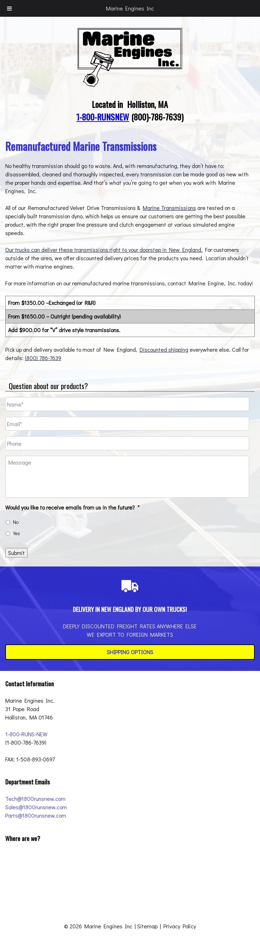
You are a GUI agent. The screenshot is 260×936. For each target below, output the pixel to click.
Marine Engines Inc (130, 8)
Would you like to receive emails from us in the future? (72, 507)
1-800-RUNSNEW (102, 116)
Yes (16, 533)
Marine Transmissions (169, 207)
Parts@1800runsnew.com (35, 815)
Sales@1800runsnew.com (36, 807)
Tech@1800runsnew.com (35, 798)
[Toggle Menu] (9, 8)
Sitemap (147, 926)
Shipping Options (130, 652)
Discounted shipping (164, 349)
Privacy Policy (179, 926)
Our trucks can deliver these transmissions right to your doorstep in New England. (104, 249)
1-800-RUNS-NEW (26, 734)
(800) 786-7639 (43, 357)
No (16, 522)
